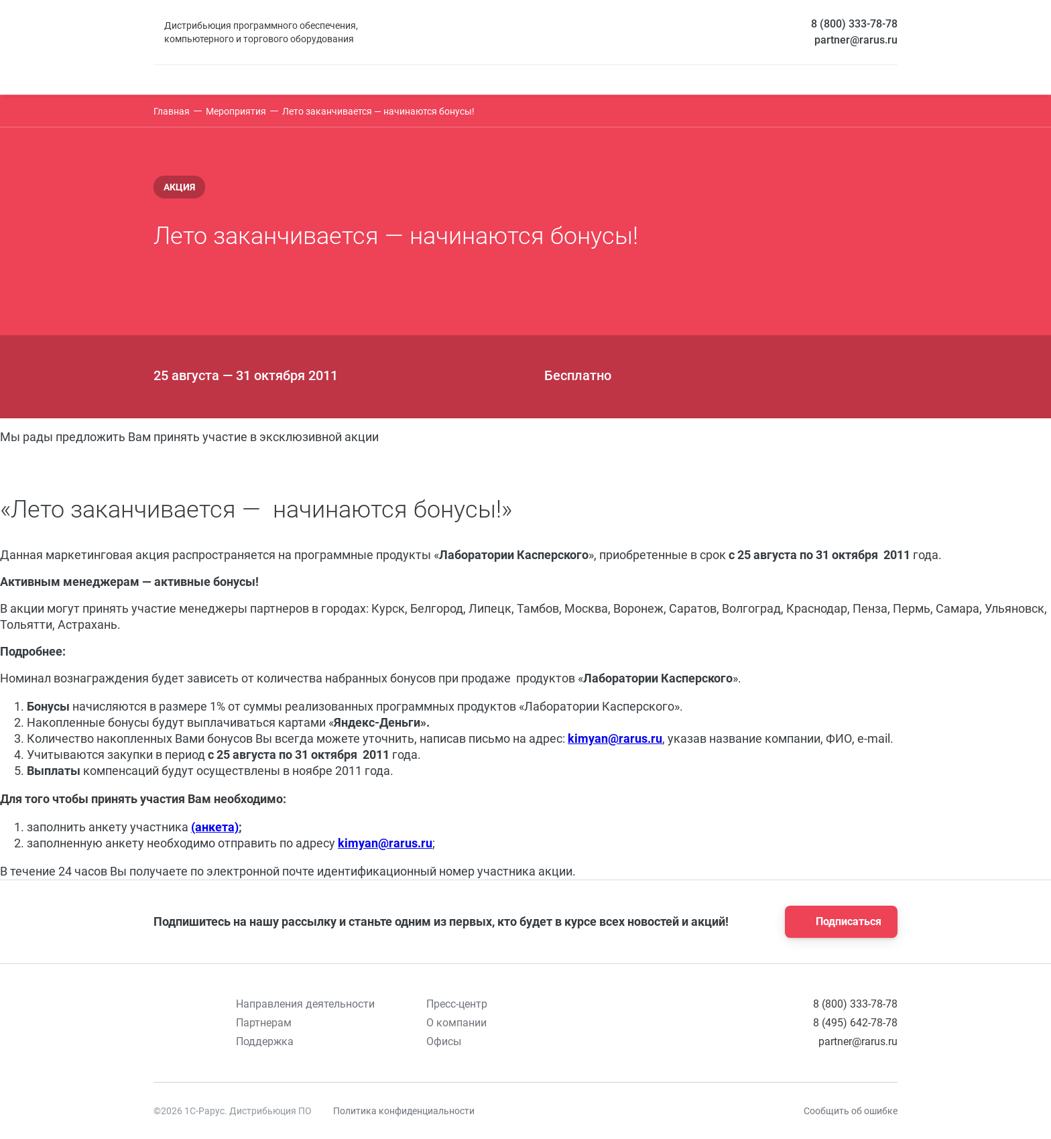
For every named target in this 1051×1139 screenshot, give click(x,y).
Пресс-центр (456, 1004)
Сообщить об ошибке (851, 1110)
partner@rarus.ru (856, 40)
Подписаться (837, 922)
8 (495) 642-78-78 (855, 1022)
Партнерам (264, 1022)
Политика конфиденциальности (404, 1110)
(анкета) (215, 827)
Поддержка (265, 1041)
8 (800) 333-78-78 (854, 23)
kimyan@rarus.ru (615, 738)
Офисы (443, 1041)
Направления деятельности (305, 1004)
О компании (456, 1022)
